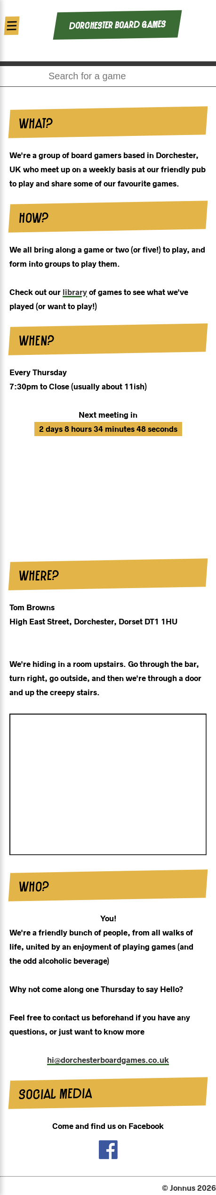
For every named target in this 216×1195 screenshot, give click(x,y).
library (75, 292)
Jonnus (182, 1188)
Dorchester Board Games (117, 25)
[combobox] (108, 76)
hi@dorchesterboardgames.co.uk (108, 1060)
